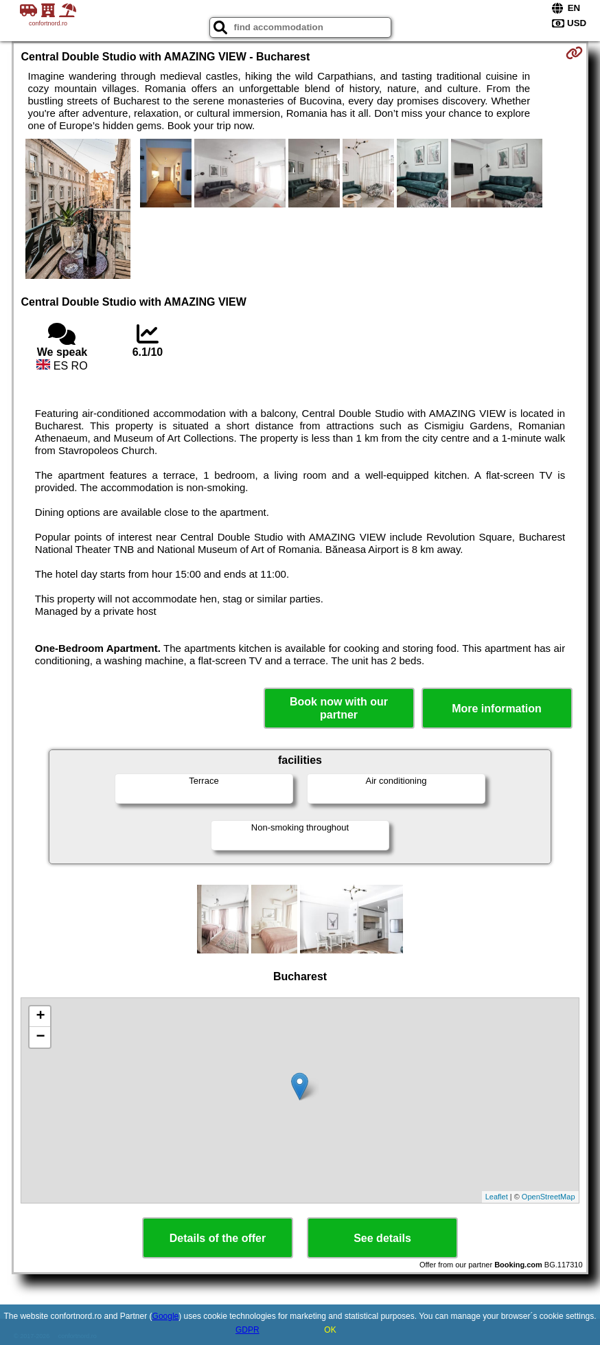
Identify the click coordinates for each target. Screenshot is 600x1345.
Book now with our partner (339, 708)
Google (165, 1316)
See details (382, 1238)
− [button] (40, 1037)
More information (497, 708)
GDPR (247, 1330)
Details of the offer (218, 1238)
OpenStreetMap (548, 1197)
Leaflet (496, 1197)
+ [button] (40, 1016)
